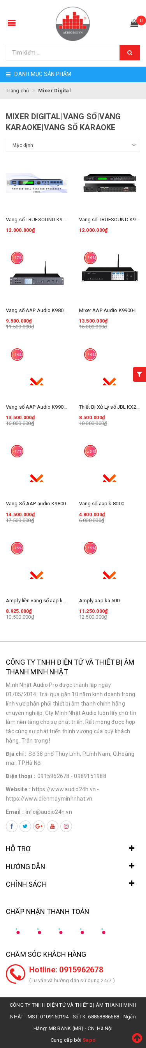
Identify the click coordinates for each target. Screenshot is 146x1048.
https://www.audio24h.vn (64, 789)
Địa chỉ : (16, 754)
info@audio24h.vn (49, 812)
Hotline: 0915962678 (66, 969)
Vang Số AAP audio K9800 (36, 503)
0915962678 (53, 776)
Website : (18, 789)
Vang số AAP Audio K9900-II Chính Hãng (52, 407)
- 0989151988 (88, 776)
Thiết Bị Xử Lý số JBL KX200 (110, 407)
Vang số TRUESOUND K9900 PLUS (45, 219)
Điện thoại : (20, 776)
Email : (15, 812)
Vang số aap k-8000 (101, 503)
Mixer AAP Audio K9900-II (108, 310)
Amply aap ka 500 (99, 600)
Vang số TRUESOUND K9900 (111, 219)
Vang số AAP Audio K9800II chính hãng (50, 310)
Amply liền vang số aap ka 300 (40, 600)
